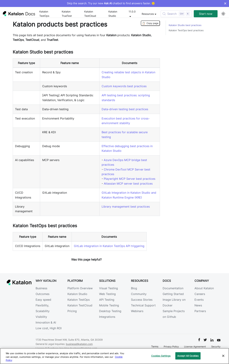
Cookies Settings (160, 355)
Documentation (173, 288)
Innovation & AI (46, 322)
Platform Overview (80, 288)
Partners (200, 311)
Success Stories (141, 299)
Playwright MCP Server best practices (129, 178)
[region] (114, 356)
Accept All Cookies (188, 355)
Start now (205, 14)
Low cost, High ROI (49, 328)
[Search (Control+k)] (176, 13)
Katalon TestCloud (90, 13)
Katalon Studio (112, 13)
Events (199, 299)
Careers (199, 294)
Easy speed (43, 299)
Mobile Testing (109, 305)
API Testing (106, 299)
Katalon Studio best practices (185, 25)
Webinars (137, 311)
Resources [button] (148, 13)
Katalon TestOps (44, 13)
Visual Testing (108, 288)
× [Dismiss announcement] (225, 3)
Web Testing (107, 294)
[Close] (223, 356)
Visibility (41, 317)
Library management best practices (126, 206)
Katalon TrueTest (67, 13)
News (198, 305)
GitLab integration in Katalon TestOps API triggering (109, 246)
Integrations (107, 317)
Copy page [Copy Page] (150, 23)
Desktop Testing (110, 311)
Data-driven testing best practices (125, 109)
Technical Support (143, 305)
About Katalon (204, 288)
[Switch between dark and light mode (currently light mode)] (223, 14)
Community (139, 294)
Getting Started (173, 294)
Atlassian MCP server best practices (128, 183)
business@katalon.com (79, 343)
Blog (134, 288)
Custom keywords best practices (124, 86)
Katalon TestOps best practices (186, 30)
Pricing (72, 311)
